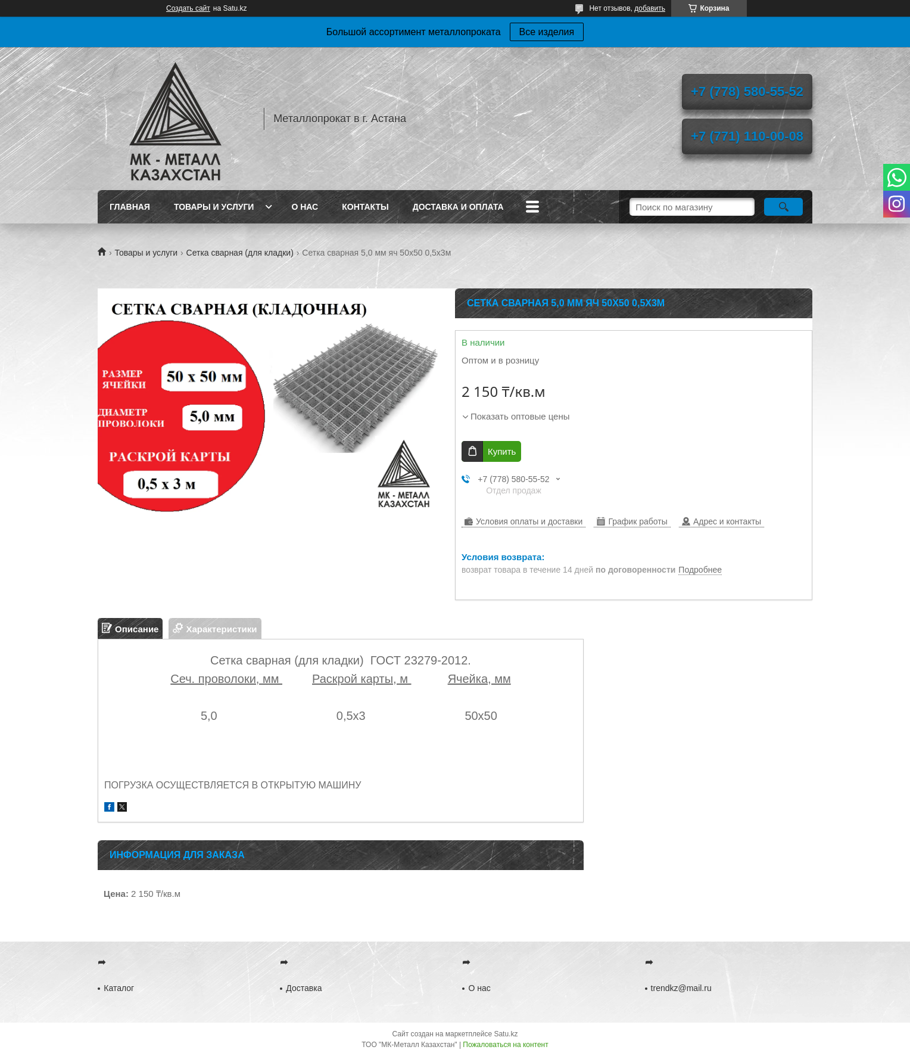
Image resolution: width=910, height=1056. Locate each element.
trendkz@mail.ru (681, 988)
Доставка (304, 988)
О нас (304, 207)
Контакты (365, 207)
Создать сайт (188, 8)
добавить (649, 8)
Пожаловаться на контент (505, 1045)
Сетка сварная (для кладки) (240, 252)
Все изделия (547, 32)
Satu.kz (506, 1034)
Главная (130, 207)
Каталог (119, 988)
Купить (502, 451)
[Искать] (783, 207)
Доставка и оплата (458, 207)
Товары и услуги (214, 207)
